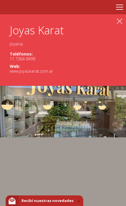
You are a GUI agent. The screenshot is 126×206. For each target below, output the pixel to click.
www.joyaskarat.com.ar (31, 71)
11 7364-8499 (22, 59)
